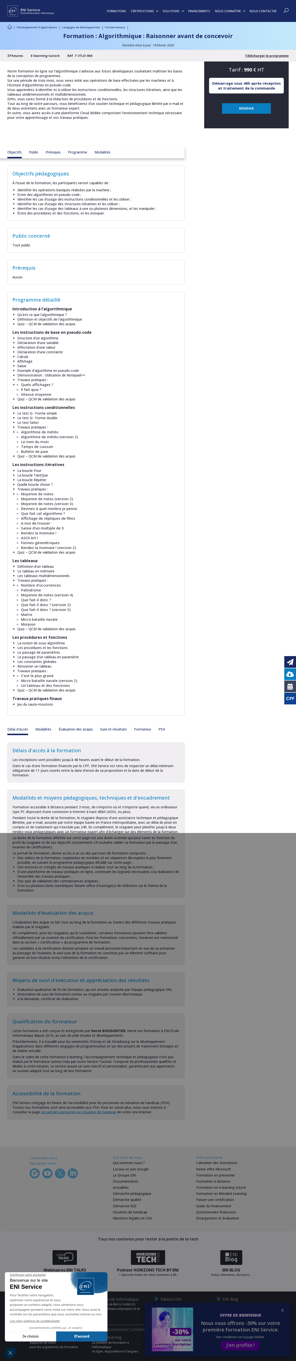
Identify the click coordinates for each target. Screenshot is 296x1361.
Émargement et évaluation (217, 1218)
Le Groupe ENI (124, 1175)
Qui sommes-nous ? (129, 1162)
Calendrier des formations (216, 1162)
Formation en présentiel (215, 1175)
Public (33, 152)
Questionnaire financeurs (216, 1212)
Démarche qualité (127, 1199)
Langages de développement (81, 27)
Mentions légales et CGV (132, 1218)
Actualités (121, 1187)
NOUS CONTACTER (263, 11)
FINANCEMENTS (199, 11)
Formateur (142, 729)
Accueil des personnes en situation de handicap (78, 1112)
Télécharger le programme (267, 55)
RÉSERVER (246, 108)
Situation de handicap (130, 1212)
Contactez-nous (43, 1158)
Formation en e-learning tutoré (221, 1187)
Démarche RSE (125, 1206)
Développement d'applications (37, 27)
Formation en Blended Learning (221, 1193)
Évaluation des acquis (76, 729)
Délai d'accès (17, 729)
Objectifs (14, 152)
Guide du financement (213, 1206)
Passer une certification (215, 1199)
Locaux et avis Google (131, 1169)
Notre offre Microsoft (213, 1169)
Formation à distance (213, 1181)
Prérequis (53, 152)
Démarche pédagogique (132, 1193)
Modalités (102, 152)
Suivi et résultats (113, 729)
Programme (77, 152)
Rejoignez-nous (43, 1163)
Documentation (125, 1181)
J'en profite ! (240, 1345)
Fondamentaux (115, 27)
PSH (162, 729)
